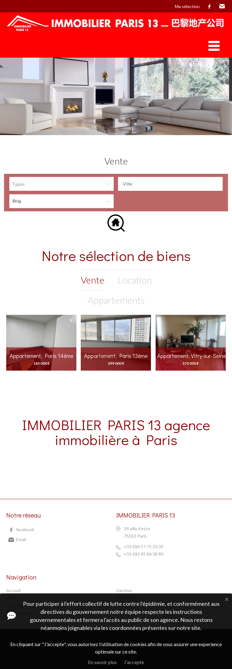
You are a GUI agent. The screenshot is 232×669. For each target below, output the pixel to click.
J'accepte (134, 662)
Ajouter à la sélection (71, 320)
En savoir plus (102, 662)
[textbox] (172, 183)
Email (222, 6)
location (135, 279)
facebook (209, 6)
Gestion (124, 590)
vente (92, 279)
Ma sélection (187, 6)
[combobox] (170, 184)
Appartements (116, 300)
